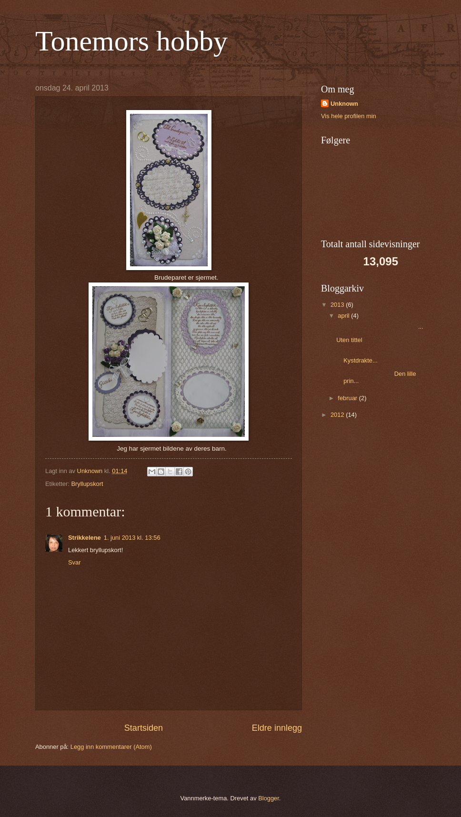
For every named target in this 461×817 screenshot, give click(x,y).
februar (348, 398)
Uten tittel (349, 339)
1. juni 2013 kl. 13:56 (132, 537)
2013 (338, 304)
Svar (74, 562)
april (344, 315)
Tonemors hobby (131, 41)
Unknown (344, 103)
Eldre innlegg (277, 728)
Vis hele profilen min (348, 116)
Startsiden (143, 728)
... (379, 326)
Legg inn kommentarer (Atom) (111, 746)
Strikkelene (84, 537)
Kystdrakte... (367, 357)
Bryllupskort (87, 483)
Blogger (268, 798)
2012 (338, 414)
